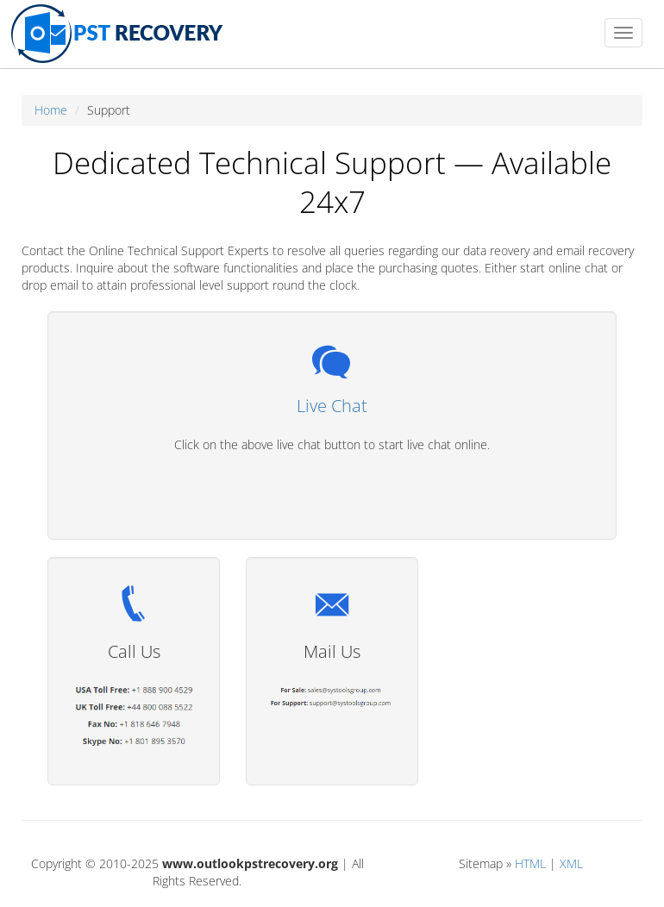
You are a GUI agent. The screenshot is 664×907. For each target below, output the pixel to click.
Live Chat (332, 405)
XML (571, 863)
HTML (530, 863)
